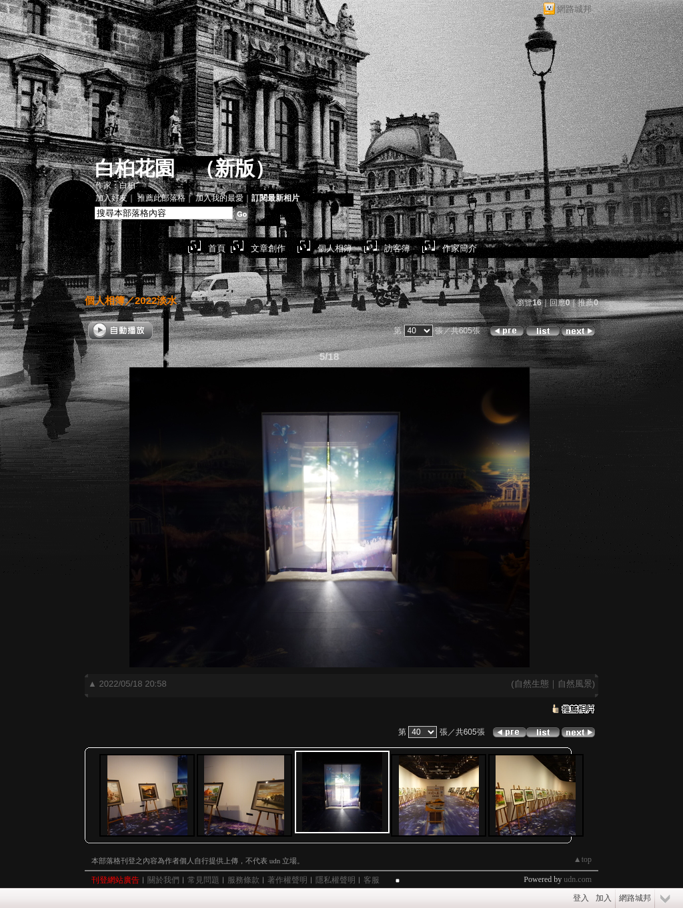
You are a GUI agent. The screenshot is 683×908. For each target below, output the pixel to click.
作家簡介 (459, 248)
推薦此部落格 (161, 198)
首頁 (216, 248)
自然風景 (575, 684)
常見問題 (203, 880)
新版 (235, 168)
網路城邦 (574, 9)
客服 (372, 880)
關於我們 (163, 880)
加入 (604, 898)
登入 (581, 898)
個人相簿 (334, 248)
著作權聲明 (287, 880)
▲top (583, 859)
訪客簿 (397, 248)
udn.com (578, 879)
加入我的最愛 (219, 198)
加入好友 (111, 198)
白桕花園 (135, 168)
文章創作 (268, 248)
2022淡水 (156, 300)
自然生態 (531, 684)
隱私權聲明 (335, 880)
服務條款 (243, 880)
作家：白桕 (115, 185)
